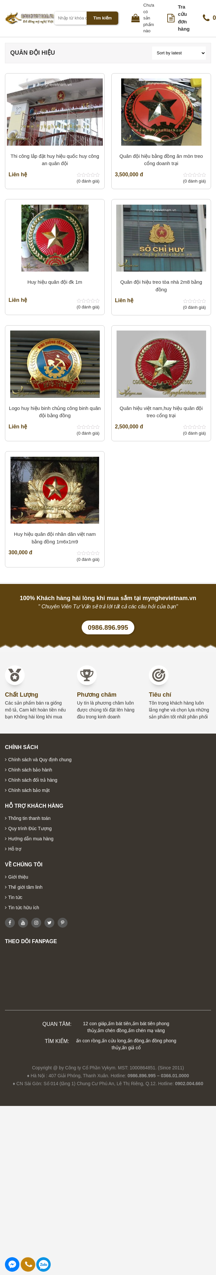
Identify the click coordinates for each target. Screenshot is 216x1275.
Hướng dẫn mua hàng (30, 838)
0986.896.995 (108, 627)
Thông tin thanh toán (29, 818)
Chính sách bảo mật (29, 790)
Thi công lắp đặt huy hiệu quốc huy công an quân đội (55, 159)
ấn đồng (135, 1040)
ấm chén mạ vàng (146, 1030)
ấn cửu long (114, 1040)
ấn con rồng (88, 1040)
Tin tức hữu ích (23, 907)
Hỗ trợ (14, 849)
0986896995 (43, 1264)
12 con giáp (95, 1023)
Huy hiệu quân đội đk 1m (54, 282)
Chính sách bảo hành (30, 769)
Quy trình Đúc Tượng (30, 828)
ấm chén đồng (112, 1030)
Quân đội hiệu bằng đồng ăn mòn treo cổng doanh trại (161, 159)
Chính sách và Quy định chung (39, 759)
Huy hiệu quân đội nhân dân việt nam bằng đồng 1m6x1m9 (54, 537)
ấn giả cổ (131, 1047)
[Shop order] (179, 53)
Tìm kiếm (102, 17)
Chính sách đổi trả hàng (32, 780)
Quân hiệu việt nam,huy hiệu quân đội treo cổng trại (161, 412)
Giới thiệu (18, 877)
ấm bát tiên (119, 1023)
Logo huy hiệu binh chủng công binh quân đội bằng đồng (55, 412)
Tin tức (15, 897)
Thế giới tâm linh (25, 887)
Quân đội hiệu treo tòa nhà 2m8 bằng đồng (161, 285)
